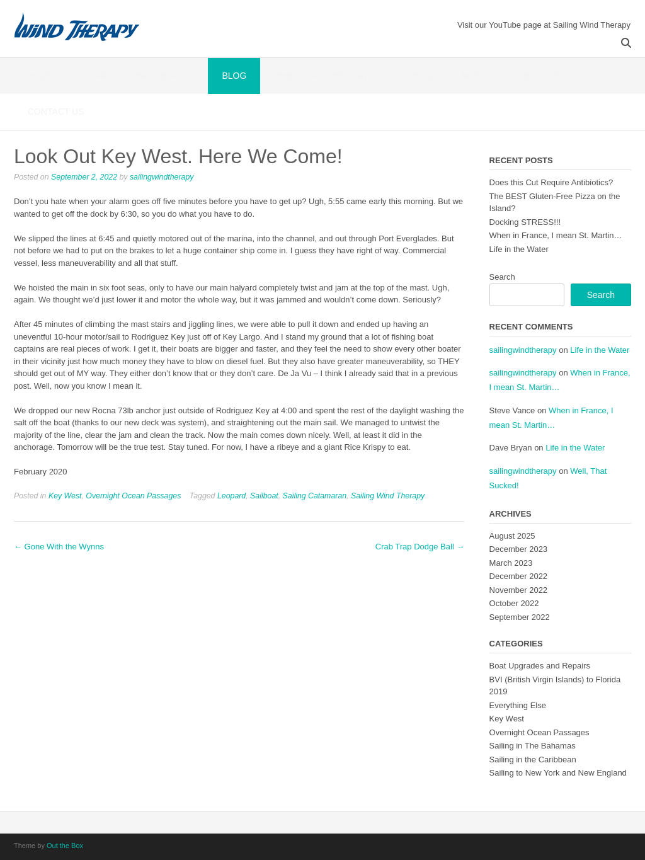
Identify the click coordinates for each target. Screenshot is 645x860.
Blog (234, 76)
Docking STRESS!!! (525, 222)
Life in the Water (519, 249)
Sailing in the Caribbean (532, 759)
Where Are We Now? (323, 76)
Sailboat (264, 495)
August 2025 (512, 536)
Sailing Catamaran (315, 495)
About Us (540, 76)
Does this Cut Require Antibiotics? (551, 182)
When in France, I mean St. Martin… (555, 235)
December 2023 (518, 549)
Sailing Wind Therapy (388, 495)
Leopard (231, 495)
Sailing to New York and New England (558, 772)
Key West (65, 495)
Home (41, 76)
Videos (417, 76)
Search (502, 277)
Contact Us (56, 111)
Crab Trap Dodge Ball (420, 546)
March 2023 (511, 563)
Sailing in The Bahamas (532, 745)
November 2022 (518, 590)
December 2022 (518, 576)
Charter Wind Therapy (138, 76)
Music (476, 76)
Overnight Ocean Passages (133, 495)
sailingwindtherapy (162, 177)
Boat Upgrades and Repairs (539, 665)
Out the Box (65, 845)
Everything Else (517, 705)
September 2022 (519, 617)
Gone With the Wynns (59, 546)
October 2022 (514, 603)
